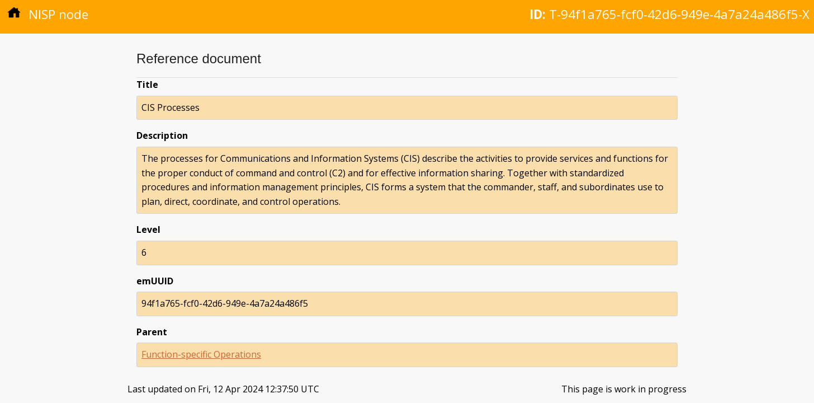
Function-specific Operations (201, 354)
